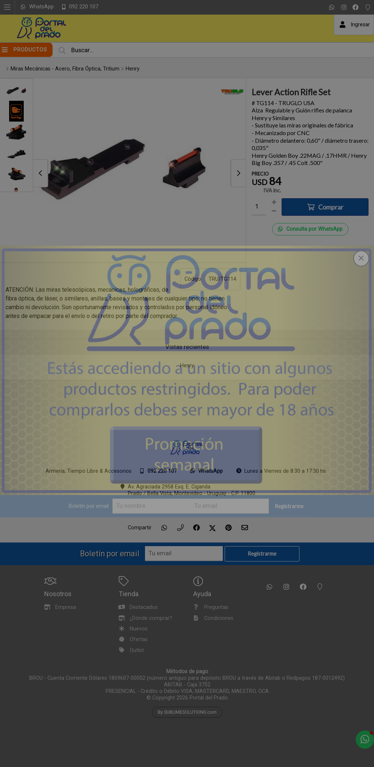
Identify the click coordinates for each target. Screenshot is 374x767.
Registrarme (289, 506)
